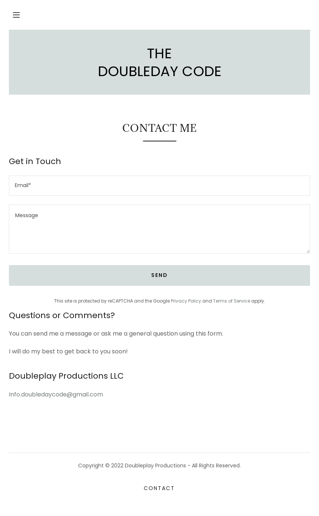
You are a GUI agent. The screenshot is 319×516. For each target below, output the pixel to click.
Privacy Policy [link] (186, 301)
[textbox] (159, 186)
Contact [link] (159, 488)
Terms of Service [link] (231, 301)
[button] (16, 14)
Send (159, 275)
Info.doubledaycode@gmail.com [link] (56, 394)
